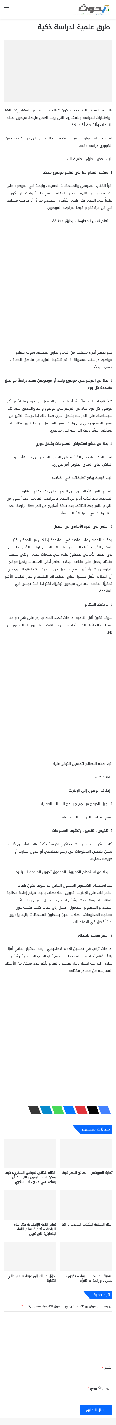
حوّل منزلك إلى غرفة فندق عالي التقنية (31, 1278)
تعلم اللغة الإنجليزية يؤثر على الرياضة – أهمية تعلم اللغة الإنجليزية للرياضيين (34, 1229)
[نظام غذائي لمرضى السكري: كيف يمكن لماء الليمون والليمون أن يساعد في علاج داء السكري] (30, 1153)
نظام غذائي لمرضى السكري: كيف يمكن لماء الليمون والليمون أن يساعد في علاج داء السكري (30, 1177)
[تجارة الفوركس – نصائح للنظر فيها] (86, 1153)
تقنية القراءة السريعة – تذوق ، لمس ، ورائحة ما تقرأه (89, 1278)
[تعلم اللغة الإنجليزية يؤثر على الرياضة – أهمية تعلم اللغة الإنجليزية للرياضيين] (30, 1205)
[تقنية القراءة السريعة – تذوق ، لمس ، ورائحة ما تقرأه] (86, 1257)
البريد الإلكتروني (100, 1388)
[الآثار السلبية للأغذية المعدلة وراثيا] (86, 1205)
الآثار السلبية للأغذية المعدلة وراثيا (87, 1224)
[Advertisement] (58, 289)
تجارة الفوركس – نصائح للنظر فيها (86, 1172)
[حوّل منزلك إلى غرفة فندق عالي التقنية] (30, 1257)
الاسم (107, 1367)
